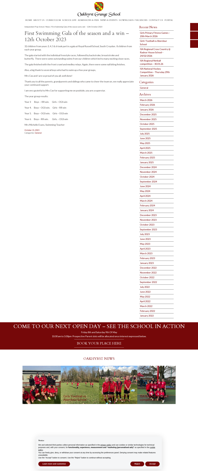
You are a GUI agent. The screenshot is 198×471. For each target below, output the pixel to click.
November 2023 (148, 219)
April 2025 (145, 148)
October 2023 (147, 224)
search (194, 27)
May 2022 (145, 296)
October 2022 (147, 277)
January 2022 (147, 315)
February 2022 (147, 310)
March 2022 (146, 306)
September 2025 (148, 128)
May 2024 (145, 191)
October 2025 (147, 123)
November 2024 (148, 171)
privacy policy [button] (106, 445)
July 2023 (145, 234)
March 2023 (146, 253)
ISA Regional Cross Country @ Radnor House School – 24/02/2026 (155, 52)
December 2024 (148, 167)
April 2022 (145, 301)
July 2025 (145, 133)
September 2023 (148, 229)
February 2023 (147, 258)
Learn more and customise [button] (54, 464)
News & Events (109, 20)
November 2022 (148, 272)
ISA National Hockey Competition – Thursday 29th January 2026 (155, 72)
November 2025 (148, 119)
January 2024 (147, 210)
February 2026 (147, 104)
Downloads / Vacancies (133, 20)
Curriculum (53, 20)
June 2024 (145, 186)
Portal (168, 20)
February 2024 (147, 205)
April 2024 (145, 195)
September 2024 (148, 181)
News (48, 27)
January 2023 (147, 263)
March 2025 (146, 152)
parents (194, 35)
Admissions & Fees (88, 20)
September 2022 (148, 282)
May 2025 (145, 143)
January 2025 (147, 162)
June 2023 (145, 239)
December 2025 (148, 114)
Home (28, 20)
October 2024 (147, 176)
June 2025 (145, 138)
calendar (194, 44)
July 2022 (145, 286)
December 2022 (148, 267)
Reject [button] (137, 464)
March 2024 (146, 200)
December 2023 (148, 215)
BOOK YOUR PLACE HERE (99, 343)
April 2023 (145, 248)
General (38, 133)
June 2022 (145, 291)
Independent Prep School (34, 27)
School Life (69, 20)
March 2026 (146, 100)
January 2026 (147, 109)
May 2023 (145, 243)
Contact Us (156, 20)
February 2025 (147, 157)
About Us (38, 20)
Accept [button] (152, 464)
